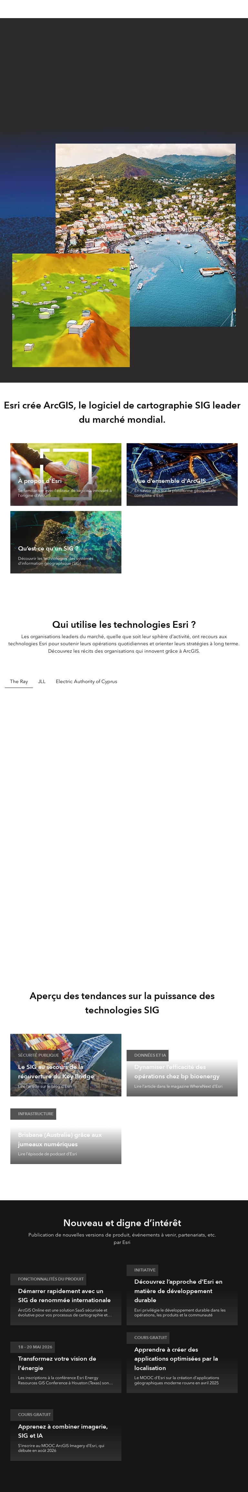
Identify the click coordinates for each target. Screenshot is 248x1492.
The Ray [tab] (19, 681)
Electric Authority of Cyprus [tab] (86, 681)
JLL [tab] (42, 681)
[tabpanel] (124, 829)
